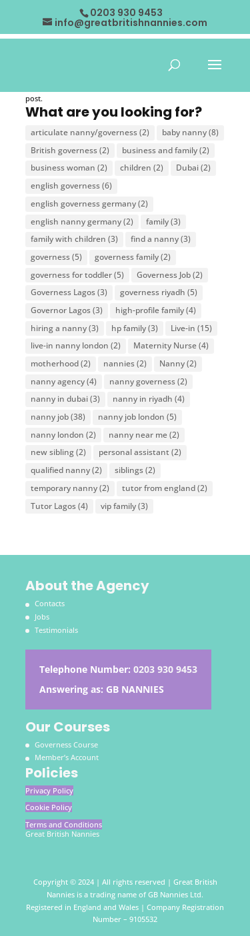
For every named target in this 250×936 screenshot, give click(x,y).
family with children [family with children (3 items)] (74, 238)
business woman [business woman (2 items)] (69, 167)
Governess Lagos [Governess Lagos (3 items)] (69, 292)
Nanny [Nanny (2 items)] (178, 363)
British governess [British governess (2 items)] (70, 150)
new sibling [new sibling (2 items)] (58, 452)
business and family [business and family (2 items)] (165, 150)
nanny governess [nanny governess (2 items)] (148, 381)
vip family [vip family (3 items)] (124, 506)
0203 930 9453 (165, 669)
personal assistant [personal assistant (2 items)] (140, 452)
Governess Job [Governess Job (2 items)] (170, 274)
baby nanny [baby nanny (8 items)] (190, 132)
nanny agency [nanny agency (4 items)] (64, 381)
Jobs (42, 617)
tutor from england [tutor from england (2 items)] (164, 488)
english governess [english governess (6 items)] (71, 185)
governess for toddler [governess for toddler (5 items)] (77, 274)
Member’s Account (67, 757)
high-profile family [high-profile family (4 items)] (155, 310)
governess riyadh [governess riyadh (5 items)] (158, 292)
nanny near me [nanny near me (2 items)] (144, 434)
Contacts (50, 603)
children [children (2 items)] (141, 167)
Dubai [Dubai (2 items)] (193, 167)
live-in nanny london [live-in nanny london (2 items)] (76, 345)
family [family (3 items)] (163, 221)
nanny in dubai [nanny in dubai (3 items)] (65, 398)
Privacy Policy (49, 790)
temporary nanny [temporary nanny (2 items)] (70, 488)
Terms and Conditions (63, 824)
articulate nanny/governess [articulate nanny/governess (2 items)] (90, 132)
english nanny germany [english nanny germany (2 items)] (82, 221)
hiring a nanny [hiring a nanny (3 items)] (65, 328)
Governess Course (66, 744)
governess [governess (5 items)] (56, 256)
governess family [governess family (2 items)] (133, 256)
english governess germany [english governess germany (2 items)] (89, 203)
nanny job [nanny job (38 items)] (58, 416)
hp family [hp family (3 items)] (134, 328)
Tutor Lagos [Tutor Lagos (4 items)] (59, 506)
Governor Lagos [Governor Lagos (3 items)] (67, 310)
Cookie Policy (48, 807)
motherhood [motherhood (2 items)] (61, 363)
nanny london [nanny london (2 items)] (63, 434)
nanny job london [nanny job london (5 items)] (137, 416)
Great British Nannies (62, 834)
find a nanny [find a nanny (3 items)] (161, 238)
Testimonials (56, 630)
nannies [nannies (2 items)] (125, 363)
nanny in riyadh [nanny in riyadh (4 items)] (149, 398)
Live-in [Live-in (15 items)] (191, 328)
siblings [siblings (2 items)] (135, 470)
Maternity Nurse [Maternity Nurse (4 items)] (171, 345)
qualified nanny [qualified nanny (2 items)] (66, 470)
